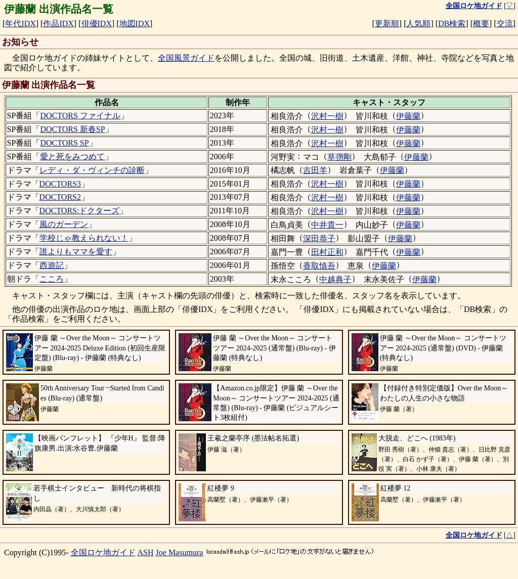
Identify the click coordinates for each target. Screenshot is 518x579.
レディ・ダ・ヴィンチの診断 (92, 170)
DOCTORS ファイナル (80, 115)
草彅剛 (339, 157)
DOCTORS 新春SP (72, 129)
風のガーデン (63, 224)
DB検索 (451, 23)
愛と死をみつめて (72, 156)
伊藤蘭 (408, 116)
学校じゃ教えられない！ (83, 238)
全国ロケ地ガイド (103, 552)
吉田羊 (315, 170)
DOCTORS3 (60, 184)
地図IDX (134, 23)
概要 (481, 23)
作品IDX (58, 23)
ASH (146, 552)
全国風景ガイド (186, 58)
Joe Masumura (179, 552)
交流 (505, 23)
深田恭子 (319, 238)
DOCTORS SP (64, 143)
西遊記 (51, 265)
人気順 (418, 23)
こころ (51, 279)
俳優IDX (96, 23)
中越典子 (335, 279)
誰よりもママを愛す (75, 251)
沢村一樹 (327, 116)
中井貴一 (327, 224)
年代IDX (20, 23)
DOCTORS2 (60, 197)
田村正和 (327, 252)
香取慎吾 (319, 265)
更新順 (387, 23)
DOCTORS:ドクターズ (79, 210)
